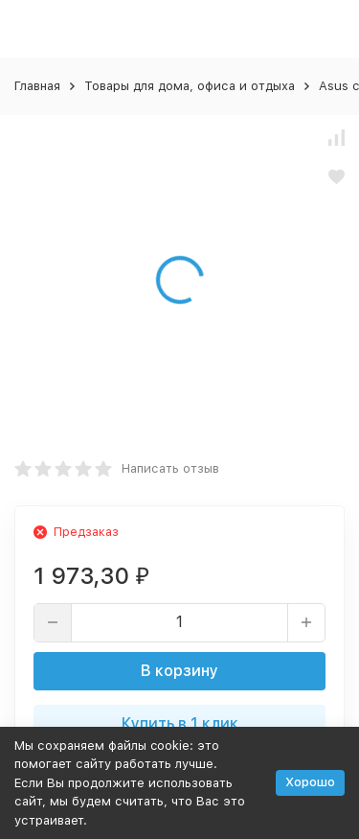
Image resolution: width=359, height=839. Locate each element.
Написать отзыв (170, 468)
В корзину (179, 671)
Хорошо (310, 782)
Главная (37, 86)
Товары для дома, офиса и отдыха (189, 86)
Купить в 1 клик (180, 723)
